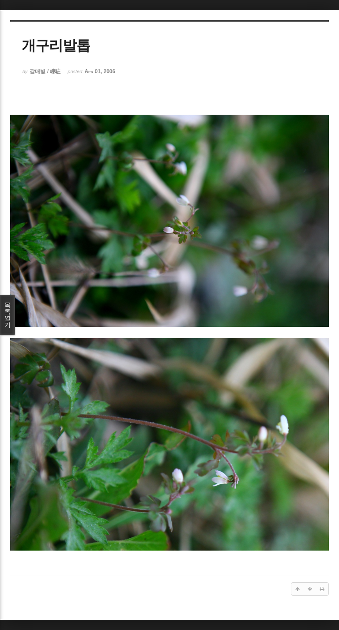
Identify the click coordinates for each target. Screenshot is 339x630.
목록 (7, 314)
